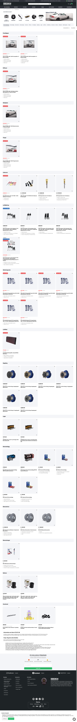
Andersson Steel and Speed (7, 628)
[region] (38, 50)
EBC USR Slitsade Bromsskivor (44, 532)
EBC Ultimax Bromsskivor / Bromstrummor (28, 532)
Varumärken (6, 694)
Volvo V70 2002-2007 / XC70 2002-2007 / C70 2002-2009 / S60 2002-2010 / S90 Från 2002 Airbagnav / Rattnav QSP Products (11, 600)
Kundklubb (17, 681)
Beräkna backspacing (7, 679)
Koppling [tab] (40, 24)
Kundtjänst (17, 683)
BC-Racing (22, 196)
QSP (3, 597)
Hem (4, 9)
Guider (5, 688)
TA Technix (4, 196)
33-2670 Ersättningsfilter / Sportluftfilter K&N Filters (10, 356)
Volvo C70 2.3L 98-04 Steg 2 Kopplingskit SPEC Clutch (28, 389)
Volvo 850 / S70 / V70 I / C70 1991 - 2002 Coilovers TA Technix (10, 199)
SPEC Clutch (5, 387)
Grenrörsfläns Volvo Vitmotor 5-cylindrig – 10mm (11, 630)
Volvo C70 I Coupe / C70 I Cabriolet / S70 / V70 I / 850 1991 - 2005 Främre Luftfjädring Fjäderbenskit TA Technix (29, 231)
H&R (3, 294)
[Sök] (39, 4)
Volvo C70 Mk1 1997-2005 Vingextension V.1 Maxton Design (11, 164)
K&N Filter (4, 353)
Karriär (29, 681)
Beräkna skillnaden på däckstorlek (7, 686)
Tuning (41, 17)
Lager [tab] (43, 24)
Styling (27, 17)
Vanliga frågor (18, 689)
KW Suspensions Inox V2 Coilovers (45, 198)
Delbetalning (18, 679)
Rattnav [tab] (59, 24)
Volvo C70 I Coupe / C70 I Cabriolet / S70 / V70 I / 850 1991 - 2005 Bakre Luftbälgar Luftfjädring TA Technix (46, 231)
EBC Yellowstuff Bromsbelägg (26, 499)
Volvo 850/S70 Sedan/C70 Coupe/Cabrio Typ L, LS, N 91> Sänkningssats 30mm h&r (11, 323)
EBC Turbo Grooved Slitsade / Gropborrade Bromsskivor (11, 533)
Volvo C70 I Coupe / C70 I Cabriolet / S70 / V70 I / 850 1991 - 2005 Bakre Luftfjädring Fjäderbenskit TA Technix (64, 231)
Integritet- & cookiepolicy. (9, 716)
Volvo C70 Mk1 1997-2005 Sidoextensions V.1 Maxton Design (11, 129)
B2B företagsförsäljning (31, 679)
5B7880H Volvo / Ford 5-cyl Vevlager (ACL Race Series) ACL (11, 443)
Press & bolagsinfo (31, 683)
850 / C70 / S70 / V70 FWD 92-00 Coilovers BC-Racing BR (29, 199)
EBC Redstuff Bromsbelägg (8, 499)
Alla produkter (6, 17)
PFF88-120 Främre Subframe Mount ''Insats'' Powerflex (29, 630)
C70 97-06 (17, 9)
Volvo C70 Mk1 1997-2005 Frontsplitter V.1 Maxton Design (11, 59)
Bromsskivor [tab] (18, 24)
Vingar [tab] (4, 27)
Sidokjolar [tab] (63, 24)
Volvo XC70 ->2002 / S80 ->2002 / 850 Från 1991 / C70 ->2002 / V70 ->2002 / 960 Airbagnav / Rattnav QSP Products (29, 599)
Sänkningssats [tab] (68, 24)
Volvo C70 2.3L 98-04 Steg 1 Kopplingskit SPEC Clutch (11, 389)
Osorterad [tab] (55, 24)
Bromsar (13, 17)
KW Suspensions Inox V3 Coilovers (62, 198)
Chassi (20, 17)
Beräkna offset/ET (7, 683)
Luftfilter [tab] (46, 24)
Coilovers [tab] (27, 24)
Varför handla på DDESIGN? (32, 685)
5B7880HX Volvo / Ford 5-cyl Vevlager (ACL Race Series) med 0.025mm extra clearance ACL (29, 443)
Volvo (13, 9)
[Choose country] (70, 1)
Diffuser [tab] (31, 24)
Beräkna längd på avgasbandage (7, 681)
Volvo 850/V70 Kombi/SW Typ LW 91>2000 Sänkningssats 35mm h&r (11, 296)
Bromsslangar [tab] (23, 24)
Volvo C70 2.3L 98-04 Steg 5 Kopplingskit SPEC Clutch (28, 413)
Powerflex (22, 628)
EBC (3, 498)
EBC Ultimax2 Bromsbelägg (61, 472)
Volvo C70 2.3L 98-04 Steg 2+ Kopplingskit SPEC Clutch (11, 413)
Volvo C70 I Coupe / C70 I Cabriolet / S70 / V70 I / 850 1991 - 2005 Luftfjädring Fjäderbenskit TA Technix (10, 231)
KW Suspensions (41, 196)
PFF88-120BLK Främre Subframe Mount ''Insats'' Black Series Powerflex (45, 630)
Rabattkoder (6, 692)
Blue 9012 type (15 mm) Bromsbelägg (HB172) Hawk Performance (10, 473)
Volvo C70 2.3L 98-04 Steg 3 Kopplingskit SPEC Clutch (46, 389)
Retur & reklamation (19, 687)
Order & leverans (18, 685)
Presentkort (6, 690)
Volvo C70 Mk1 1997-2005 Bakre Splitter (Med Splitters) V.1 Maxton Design (10, 94)
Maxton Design (5, 57)
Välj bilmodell (8, 9)
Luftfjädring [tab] (51, 24)
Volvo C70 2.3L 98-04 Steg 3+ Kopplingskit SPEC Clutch (64, 389)
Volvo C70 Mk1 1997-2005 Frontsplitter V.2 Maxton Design (29, 59)
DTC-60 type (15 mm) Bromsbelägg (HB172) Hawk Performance (29, 473)
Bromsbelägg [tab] (13, 24)
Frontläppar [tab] (36, 24)
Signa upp (38, 668)
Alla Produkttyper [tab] (6, 24)
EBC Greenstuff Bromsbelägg (43, 472)
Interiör (34, 17)
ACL (3, 440)
